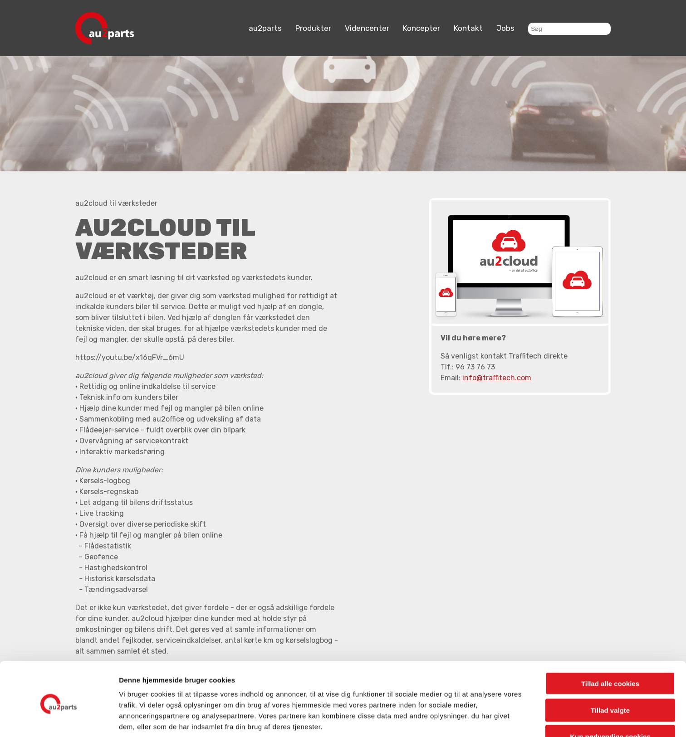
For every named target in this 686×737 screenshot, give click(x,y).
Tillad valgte (610, 673)
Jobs (505, 28)
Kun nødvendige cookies (610, 699)
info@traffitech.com (496, 377)
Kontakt (468, 28)
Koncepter (421, 28)
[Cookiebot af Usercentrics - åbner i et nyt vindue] (58, 719)
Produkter (313, 28)
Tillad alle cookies (610, 646)
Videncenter (367, 28)
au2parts (265, 28)
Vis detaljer (471, 719)
